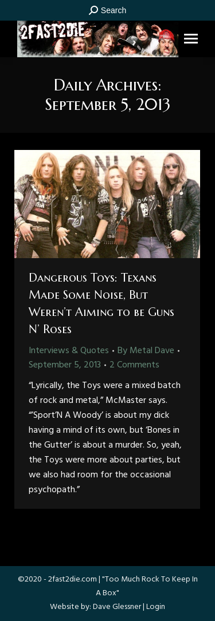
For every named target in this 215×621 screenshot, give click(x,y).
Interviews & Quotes (69, 350)
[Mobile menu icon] (191, 38)
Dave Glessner (117, 607)
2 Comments (134, 365)
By (146, 351)
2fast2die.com (72, 579)
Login (155, 607)
